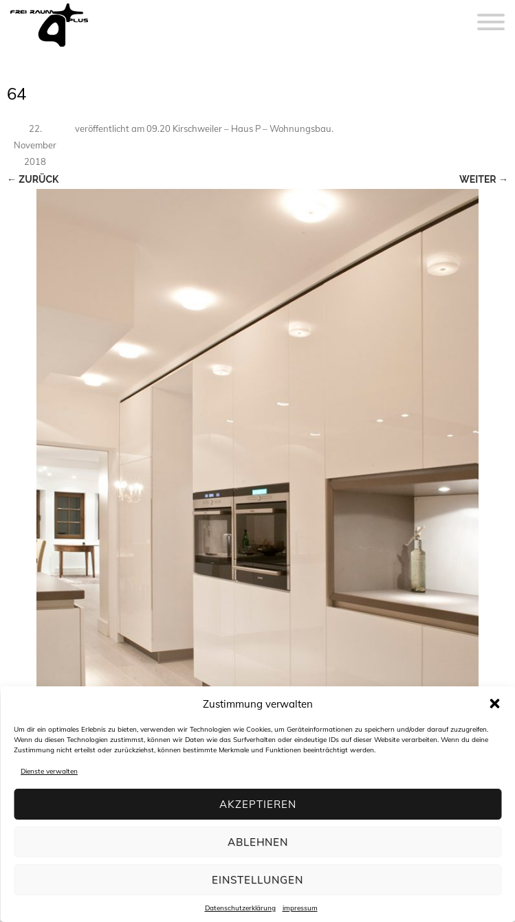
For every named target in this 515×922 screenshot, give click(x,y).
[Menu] (491, 13)
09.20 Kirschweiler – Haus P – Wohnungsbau (238, 128)
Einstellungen (257, 879)
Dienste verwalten (49, 771)
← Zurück (32, 179)
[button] (494, 703)
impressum (300, 907)
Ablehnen (258, 841)
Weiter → (483, 179)
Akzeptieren (257, 804)
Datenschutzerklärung (240, 907)
